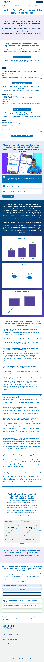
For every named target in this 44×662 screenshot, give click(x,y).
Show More (22, 36)
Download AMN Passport (8, 196)
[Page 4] (22, 543)
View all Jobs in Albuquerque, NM (22, 83)
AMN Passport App (24, 51)
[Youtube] (16, 639)
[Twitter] (6, 639)
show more (39, 78)
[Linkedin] (9, 639)
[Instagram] (18, 639)
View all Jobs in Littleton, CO (22, 109)
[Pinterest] (11, 639)
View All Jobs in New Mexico (22, 56)
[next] (40, 529)
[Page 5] (23, 543)
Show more (22, 559)
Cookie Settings (29, 658)
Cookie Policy (22, 658)
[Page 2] (20, 543)
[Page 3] (21, 543)
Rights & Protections (14, 658)
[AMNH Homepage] (6, 1)
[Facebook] (4, 639)
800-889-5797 (10, 634)
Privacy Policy (5, 658)
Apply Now (39, 1)
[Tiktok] (14, 639)
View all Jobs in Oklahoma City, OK (22, 135)
